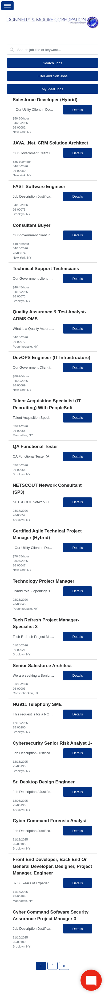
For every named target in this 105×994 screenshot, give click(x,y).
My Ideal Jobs (52, 89)
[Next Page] (64, 966)
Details (77, 110)
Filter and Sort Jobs (53, 76)
